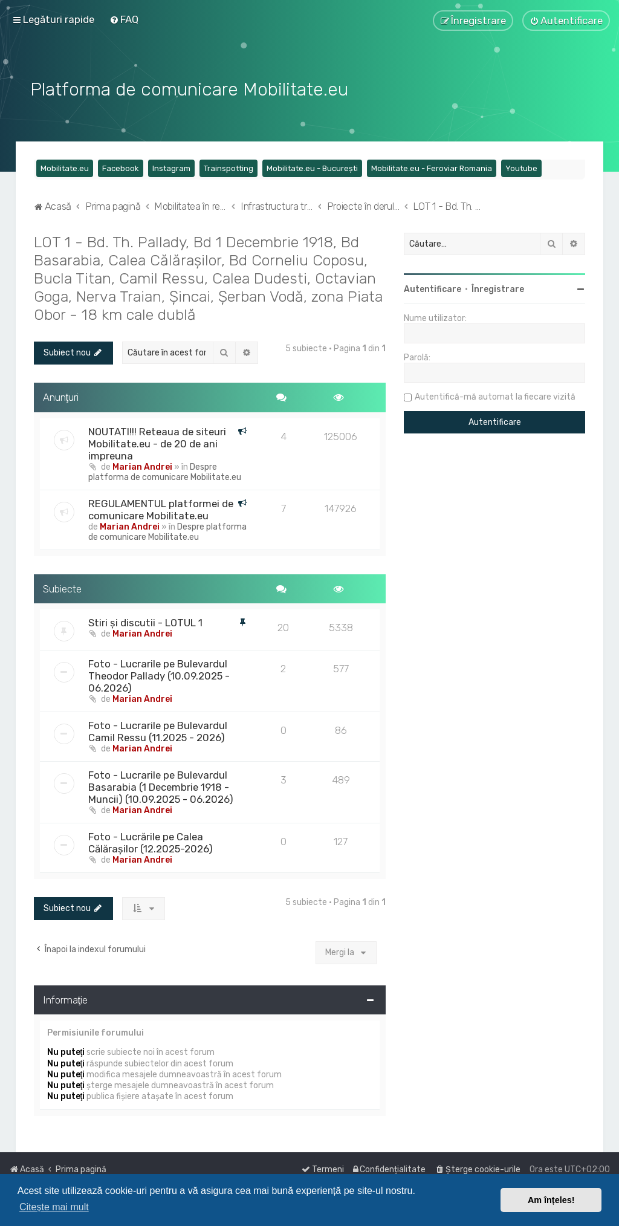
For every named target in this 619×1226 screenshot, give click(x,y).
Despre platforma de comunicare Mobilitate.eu (164, 470)
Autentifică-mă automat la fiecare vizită (495, 396)
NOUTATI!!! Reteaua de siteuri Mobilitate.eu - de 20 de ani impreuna (157, 442)
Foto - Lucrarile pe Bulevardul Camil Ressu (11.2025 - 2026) (157, 730)
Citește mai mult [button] (54, 1207)
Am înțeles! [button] (551, 1200)
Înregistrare (498, 288)
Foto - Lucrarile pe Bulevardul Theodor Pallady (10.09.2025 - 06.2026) (159, 675)
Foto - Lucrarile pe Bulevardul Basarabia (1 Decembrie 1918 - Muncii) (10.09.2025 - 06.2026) (160, 786)
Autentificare (432, 288)
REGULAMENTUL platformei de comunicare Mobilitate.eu (160, 508)
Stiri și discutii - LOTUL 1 (145, 621)
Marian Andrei (142, 465)
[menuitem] (123, 19)
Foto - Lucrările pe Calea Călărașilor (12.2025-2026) (150, 841)
